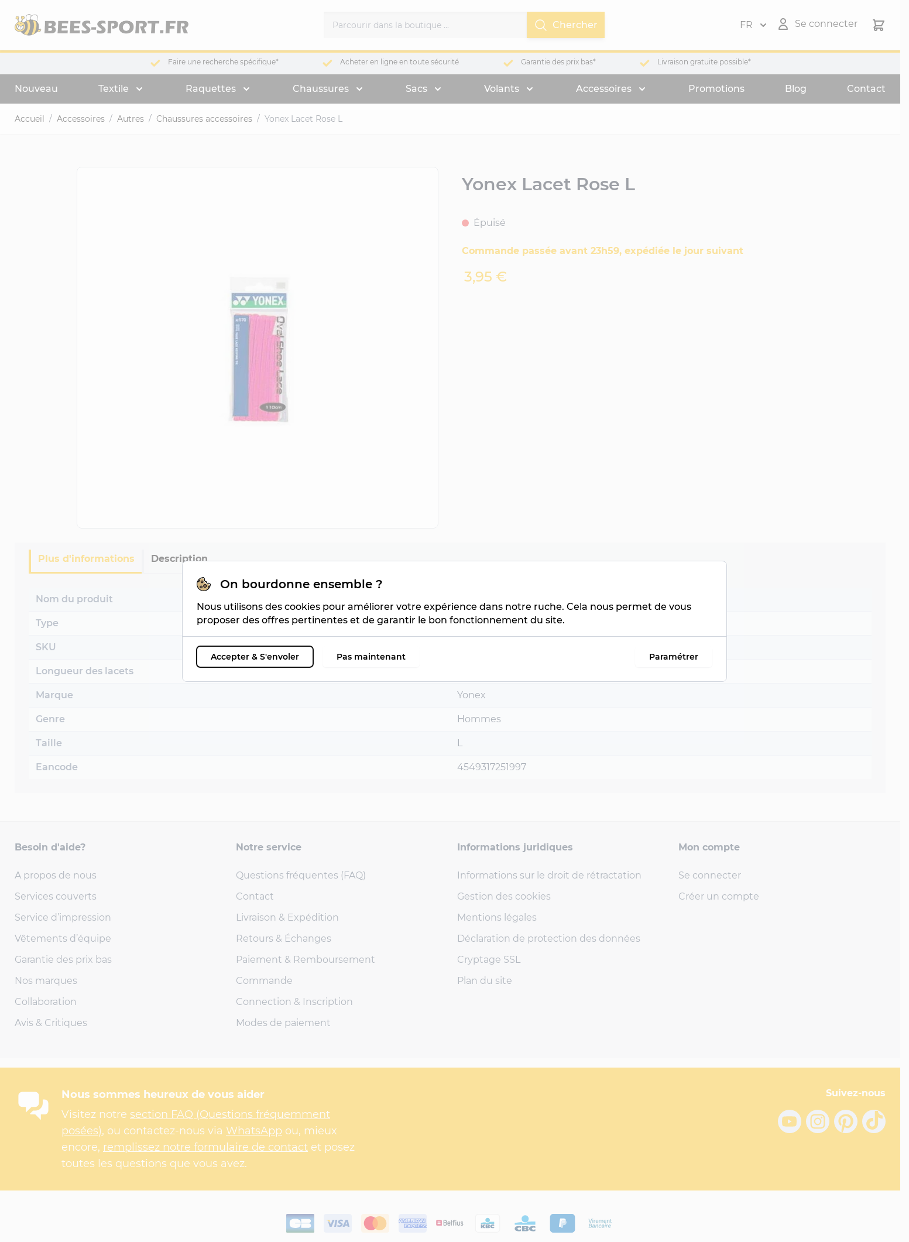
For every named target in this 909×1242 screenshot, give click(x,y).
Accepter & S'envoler (255, 656)
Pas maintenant (371, 656)
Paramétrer (673, 656)
